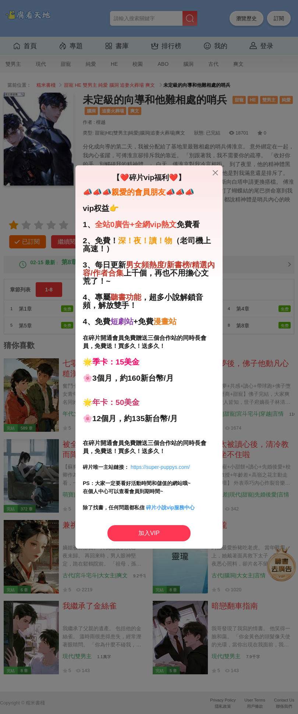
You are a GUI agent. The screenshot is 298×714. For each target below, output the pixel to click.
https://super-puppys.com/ (160, 467)
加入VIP (149, 533)
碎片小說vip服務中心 (170, 507)
